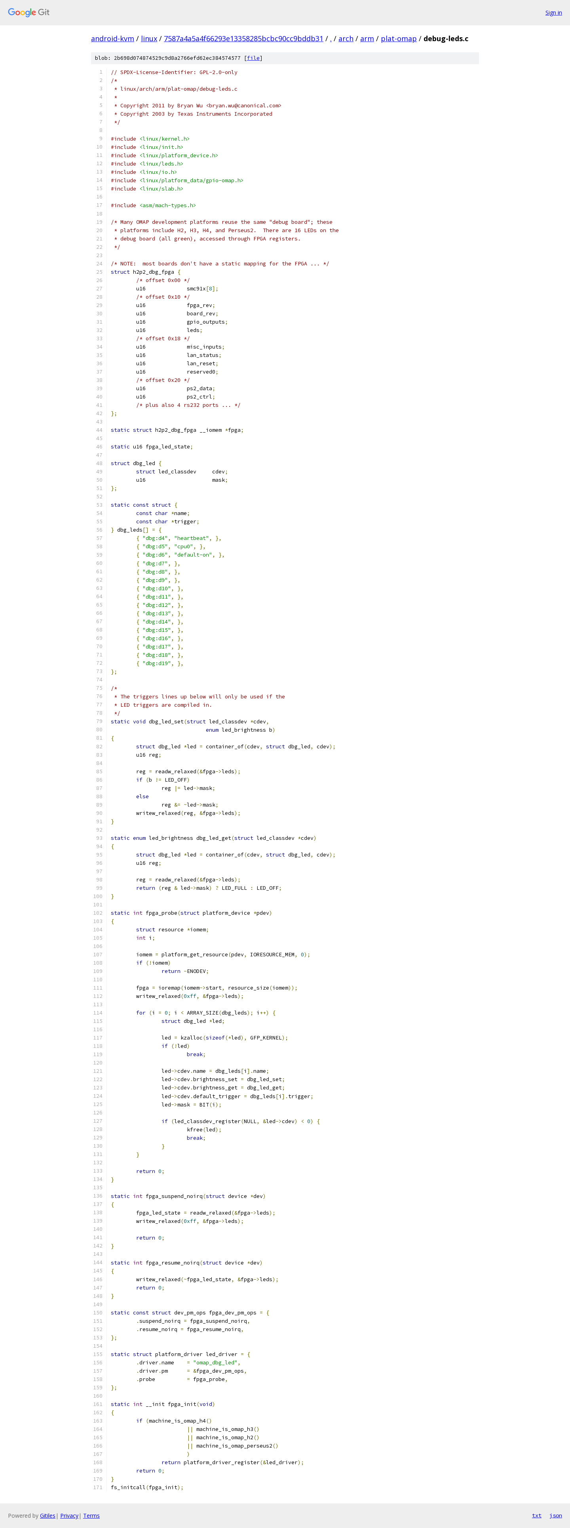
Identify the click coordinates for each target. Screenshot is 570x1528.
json (555, 1515)
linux (149, 38)
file (253, 58)
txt (537, 1515)
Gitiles (47, 1515)
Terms (91, 1515)
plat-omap (399, 38)
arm (367, 38)
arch (345, 38)
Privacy (69, 1515)
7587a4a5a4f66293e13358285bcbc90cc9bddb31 (243, 38)
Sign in (553, 12)
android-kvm (112, 38)
